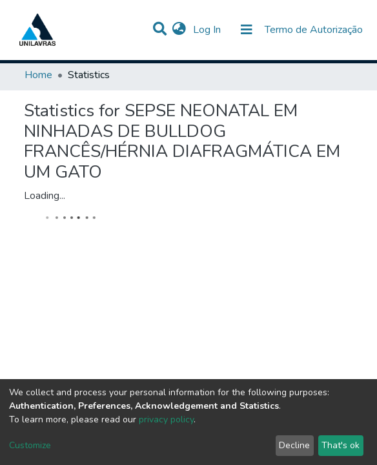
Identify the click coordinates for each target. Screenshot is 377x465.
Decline (294, 445)
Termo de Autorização (314, 30)
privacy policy (166, 419)
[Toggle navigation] (247, 30)
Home (38, 75)
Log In (208, 30)
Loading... (44, 196)
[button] (179, 29)
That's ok (340, 445)
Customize (30, 445)
